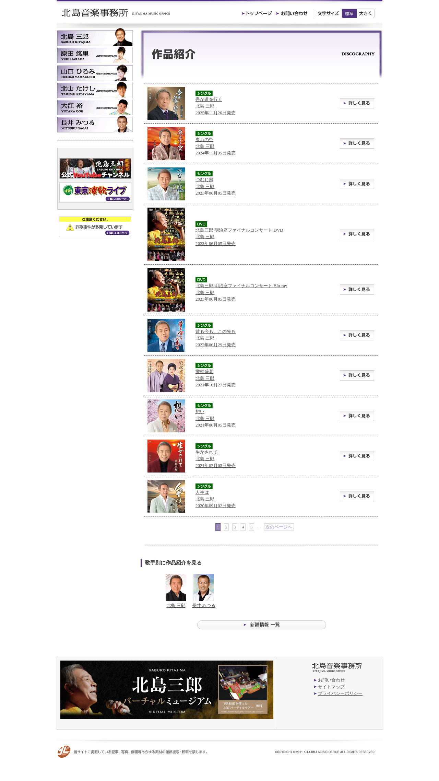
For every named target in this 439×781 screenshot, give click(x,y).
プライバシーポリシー (340, 693)
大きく (366, 13)
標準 (349, 13)
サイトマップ (331, 686)
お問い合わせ (331, 680)
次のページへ (278, 526)
